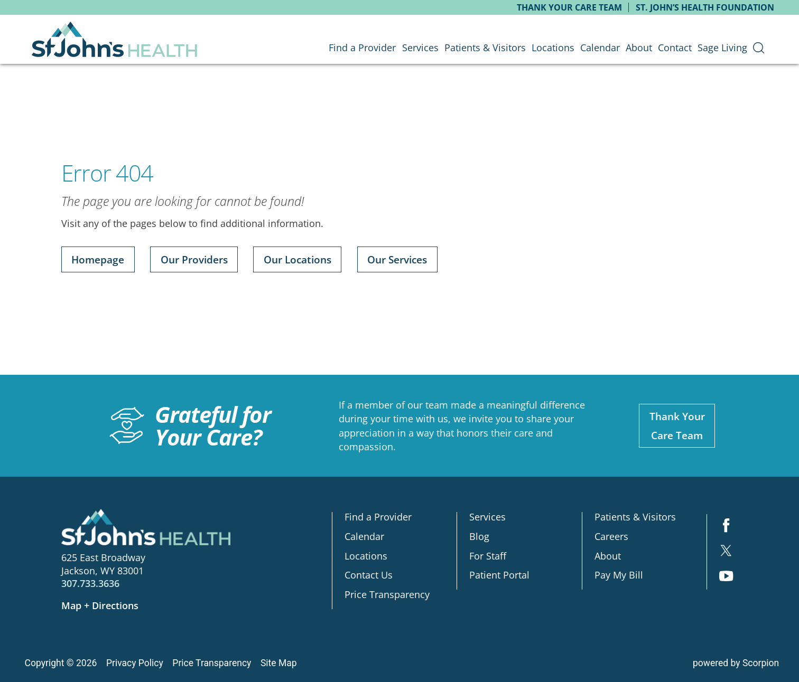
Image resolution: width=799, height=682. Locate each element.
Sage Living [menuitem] (722, 47)
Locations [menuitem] (553, 47)
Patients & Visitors (635, 517)
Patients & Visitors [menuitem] (485, 47)
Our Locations (297, 259)
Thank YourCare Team (677, 425)
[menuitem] (758, 48)
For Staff (487, 556)
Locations (366, 556)
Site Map (279, 663)
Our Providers (194, 259)
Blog (479, 536)
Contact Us (369, 575)
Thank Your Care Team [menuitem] (569, 7)
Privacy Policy (134, 663)
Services (487, 517)
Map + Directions (99, 605)
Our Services (397, 259)
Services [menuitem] (420, 47)
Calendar (364, 536)
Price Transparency (387, 594)
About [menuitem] (639, 47)
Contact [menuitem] (675, 47)
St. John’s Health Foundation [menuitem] (705, 7)
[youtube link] (726, 577)
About (607, 556)
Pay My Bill (618, 575)
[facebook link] (726, 526)
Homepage (97, 259)
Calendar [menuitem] (600, 47)
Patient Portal (499, 575)
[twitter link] (726, 552)
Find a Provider (378, 517)
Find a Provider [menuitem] (362, 47)
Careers (611, 536)
